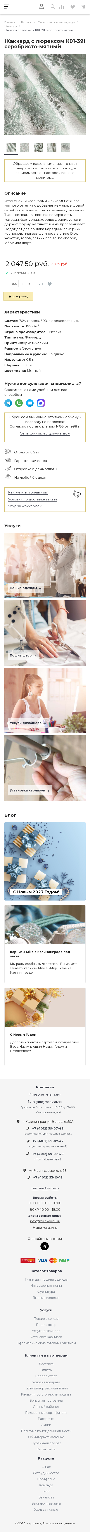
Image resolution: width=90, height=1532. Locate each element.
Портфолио (46, 1479)
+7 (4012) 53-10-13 (47, 1177)
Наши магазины (45, 1228)
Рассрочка (46, 1419)
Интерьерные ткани (46, 1286)
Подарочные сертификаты (46, 1413)
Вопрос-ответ (46, 1376)
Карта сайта (46, 1449)
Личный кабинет (46, 1407)
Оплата (46, 1370)
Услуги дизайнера (28, 723)
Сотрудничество (46, 1473)
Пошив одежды (26, 588)
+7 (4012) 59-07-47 (48, 1141)
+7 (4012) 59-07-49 (48, 1128)
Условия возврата (46, 1382)
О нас (46, 1467)
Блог (46, 1491)
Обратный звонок (45, 1188)
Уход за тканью (46, 1510)
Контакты (45, 1087)
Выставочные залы (46, 1503)
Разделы (46, 1458)
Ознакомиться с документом (45, 433)
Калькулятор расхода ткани (46, 1388)
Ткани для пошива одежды (46, 1279)
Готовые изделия (46, 1298)
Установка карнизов (30, 790)
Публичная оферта (46, 1443)
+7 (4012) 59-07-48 (48, 1154)
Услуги (46, 1310)
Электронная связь (45, 1216)
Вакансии (46, 1497)
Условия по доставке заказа (32, 499)
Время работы (45, 1198)
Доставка (46, 1364)
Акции (46, 1425)
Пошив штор (23, 655)
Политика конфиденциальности (46, 1431)
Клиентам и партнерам (46, 1355)
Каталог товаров (46, 1271)
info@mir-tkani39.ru (45, 1221)
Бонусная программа (46, 1400)
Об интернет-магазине (46, 1437)
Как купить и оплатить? (28, 492)
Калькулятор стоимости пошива (46, 1394)
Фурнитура (46, 1292)
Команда (46, 1485)
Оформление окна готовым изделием (46, 1343)
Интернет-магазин (45, 1094)
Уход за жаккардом (25, 506)
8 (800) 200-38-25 (47, 1102)
